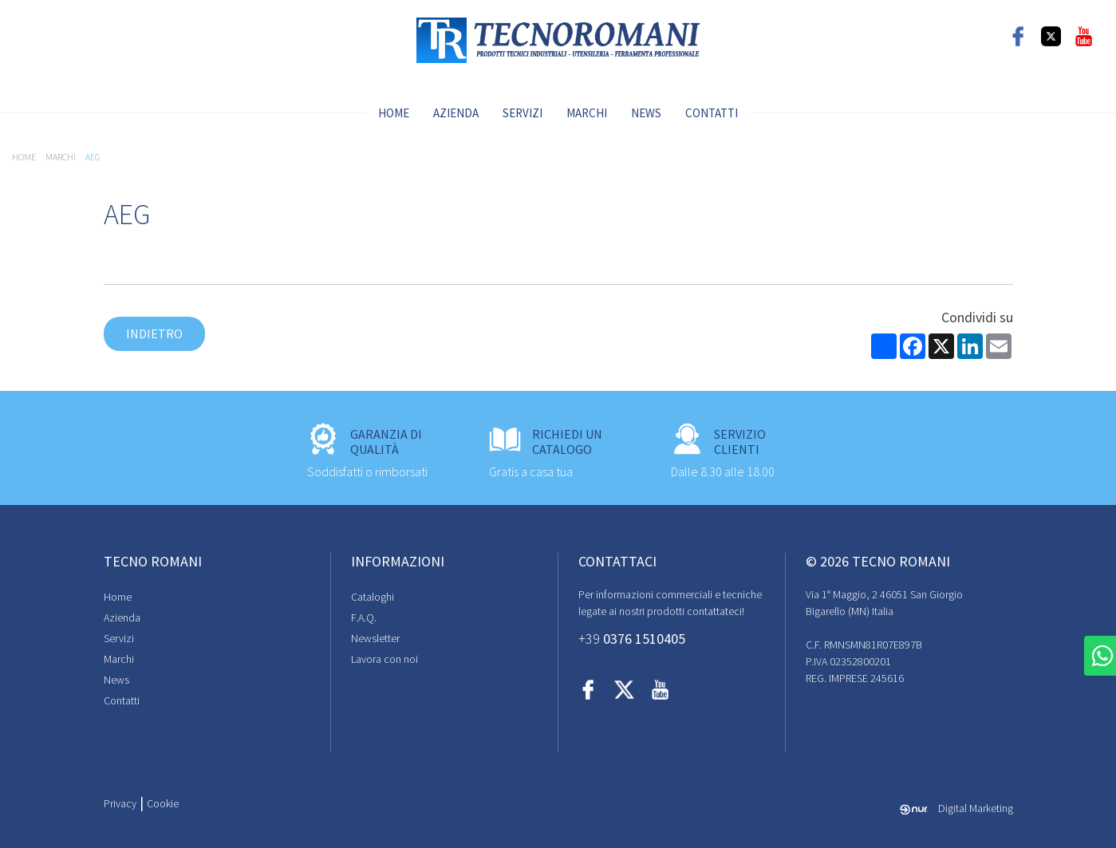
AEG (93, 157)
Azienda (456, 112)
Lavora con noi (384, 659)
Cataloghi (372, 597)
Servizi (522, 112)
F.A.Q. (364, 617)
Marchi (586, 112)
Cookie (163, 803)
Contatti (711, 112)
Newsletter (375, 638)
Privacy (120, 803)
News (646, 112)
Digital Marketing (956, 808)
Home (393, 112)
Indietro (154, 333)
